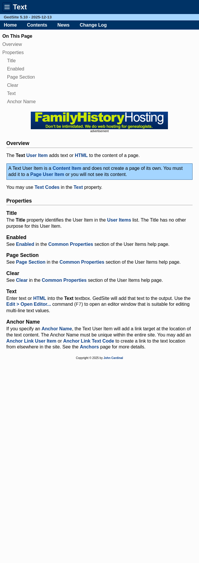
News (63, 25)
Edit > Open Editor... (28, 304)
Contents (37, 25)
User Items (119, 219)
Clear (12, 85)
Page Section (21, 77)
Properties (13, 52)
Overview (12, 44)
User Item (37, 155)
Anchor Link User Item (31, 341)
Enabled (15, 68)
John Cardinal (113, 358)
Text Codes (47, 187)
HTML (81, 155)
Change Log (93, 25)
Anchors (89, 346)
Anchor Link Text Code (88, 341)
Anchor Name (21, 101)
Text (11, 93)
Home (10, 25)
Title (11, 60)
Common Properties (70, 244)
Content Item (66, 168)
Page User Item (47, 174)
